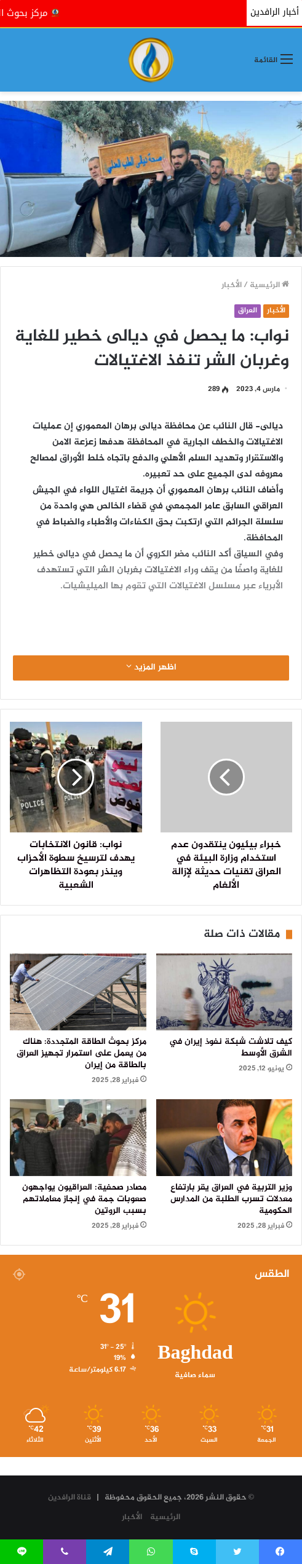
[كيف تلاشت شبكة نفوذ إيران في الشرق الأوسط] (224, 992)
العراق (247, 310)
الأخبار (231, 285)
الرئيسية (269, 285)
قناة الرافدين (69, 1497)
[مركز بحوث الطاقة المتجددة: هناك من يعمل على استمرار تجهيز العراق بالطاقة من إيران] (78, 992)
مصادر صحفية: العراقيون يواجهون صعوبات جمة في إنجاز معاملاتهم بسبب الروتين (84, 1199)
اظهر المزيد (151, 667)
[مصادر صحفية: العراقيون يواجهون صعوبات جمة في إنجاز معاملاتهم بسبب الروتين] (78, 1137)
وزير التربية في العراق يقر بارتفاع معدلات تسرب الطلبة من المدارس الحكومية (231, 1199)
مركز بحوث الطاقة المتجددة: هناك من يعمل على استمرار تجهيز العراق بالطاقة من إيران (81, 1054)
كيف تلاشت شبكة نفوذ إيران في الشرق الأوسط (230, 1048)
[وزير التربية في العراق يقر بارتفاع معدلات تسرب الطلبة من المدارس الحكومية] (224, 1137)
